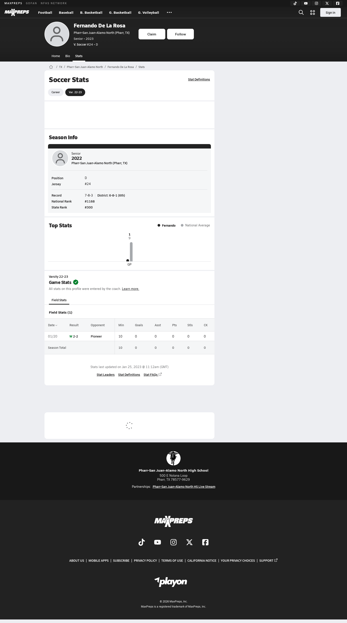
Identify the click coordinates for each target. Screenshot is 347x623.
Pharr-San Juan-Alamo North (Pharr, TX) (102, 33)
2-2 (75, 336)
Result (74, 325)
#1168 (90, 201)
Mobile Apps (99, 560)
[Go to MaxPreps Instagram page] (173, 543)
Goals (139, 325)
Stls (190, 325)
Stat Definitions (199, 79)
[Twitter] (327, 3)
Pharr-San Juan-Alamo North (85, 67)
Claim (151, 34)
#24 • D (86, 44)
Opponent (97, 325)
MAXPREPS (13, 3)
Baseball (66, 12)
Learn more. (130, 289)
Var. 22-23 (75, 92)
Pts (174, 325)
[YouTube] (306, 3)
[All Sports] (169, 12)
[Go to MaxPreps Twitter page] (189, 543)
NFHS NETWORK (54, 3)
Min (121, 325)
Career (56, 92)
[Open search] (301, 12)
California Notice (201, 560)
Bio (67, 56)
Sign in (330, 12)
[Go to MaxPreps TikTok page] (141, 543)
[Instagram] (316, 3)
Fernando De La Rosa (99, 25)
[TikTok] (295, 3)
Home (56, 56)
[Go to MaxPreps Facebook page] (205, 543)
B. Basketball (91, 12)
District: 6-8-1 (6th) (111, 195)
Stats (79, 56)
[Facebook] (338, 3)
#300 (89, 207)
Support (268, 560)
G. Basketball (120, 12)
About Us (76, 560)
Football (45, 12)
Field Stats (59, 300)
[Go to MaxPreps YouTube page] (157, 543)
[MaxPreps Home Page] (51, 66)
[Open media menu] (312, 12)
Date (52, 325)
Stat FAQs (153, 374)
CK (205, 325)
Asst (157, 325)
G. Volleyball (148, 12)
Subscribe (121, 560)
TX (60, 67)
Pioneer (96, 336)
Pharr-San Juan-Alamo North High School (173, 462)
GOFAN (31, 3)
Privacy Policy (145, 560)
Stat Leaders (106, 374)
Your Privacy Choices (238, 560)
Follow (180, 34)
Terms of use (172, 560)
